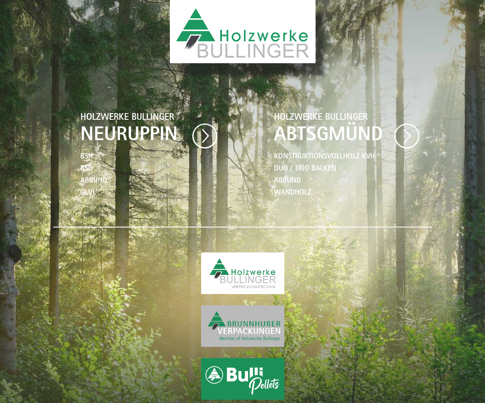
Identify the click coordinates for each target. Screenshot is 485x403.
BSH (86, 157)
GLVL (88, 193)
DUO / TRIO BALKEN (305, 169)
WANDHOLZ (292, 193)
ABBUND (93, 181)
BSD (86, 169)
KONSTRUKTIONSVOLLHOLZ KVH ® (327, 157)
